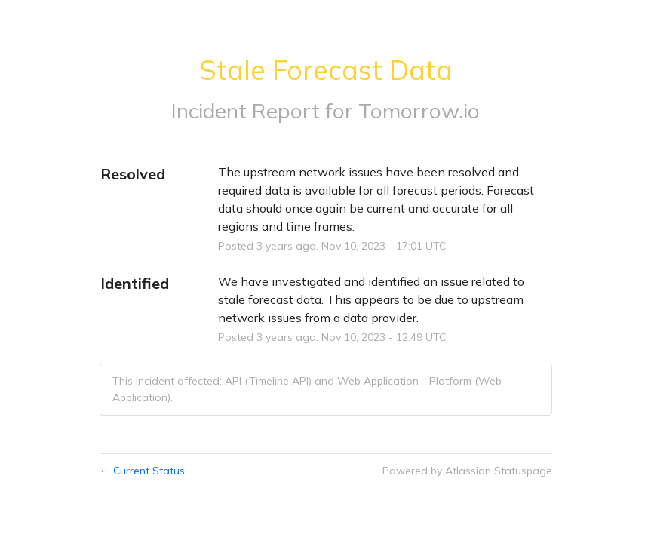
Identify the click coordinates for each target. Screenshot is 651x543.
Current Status (142, 470)
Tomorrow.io (419, 110)
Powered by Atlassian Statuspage (467, 470)
